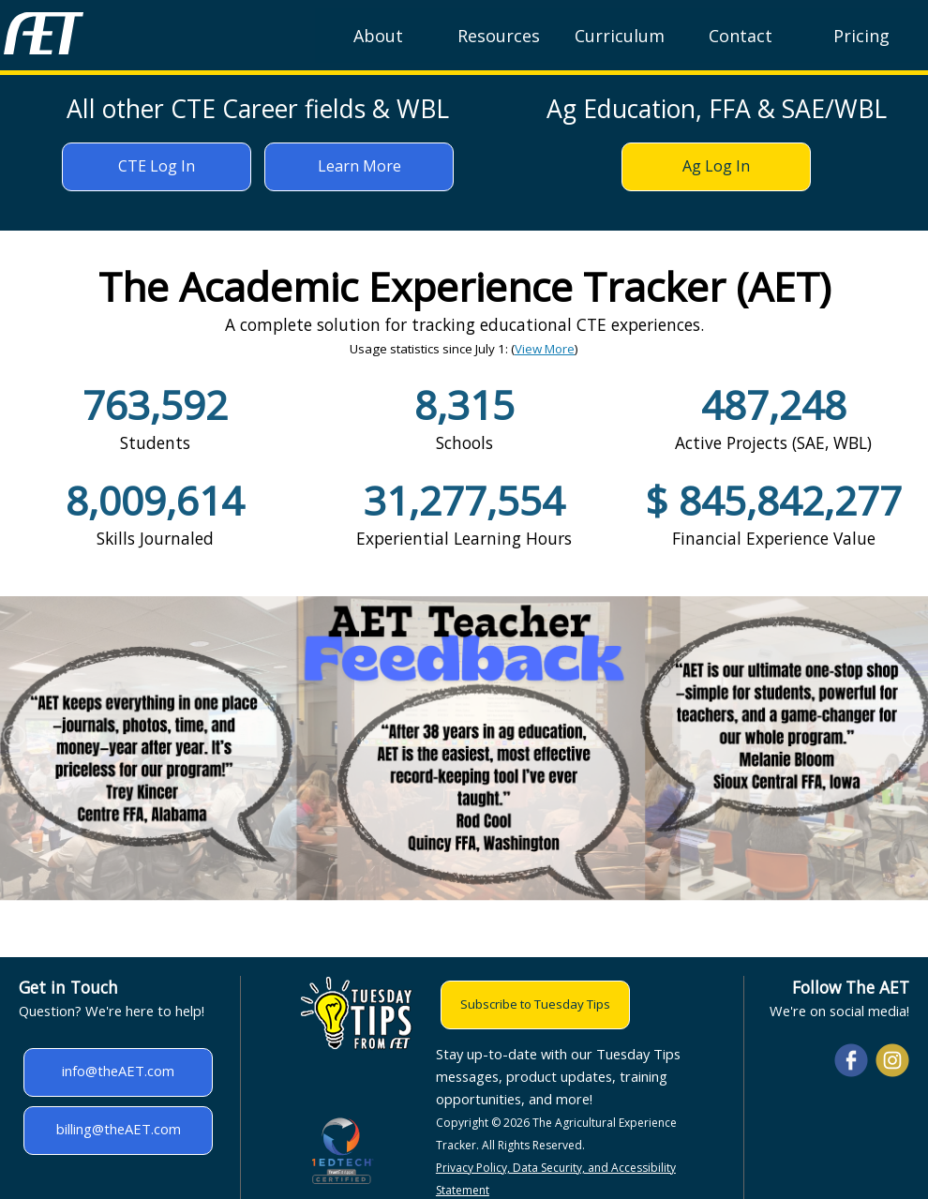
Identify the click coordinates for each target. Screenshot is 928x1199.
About (378, 35)
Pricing (861, 35)
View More (545, 348)
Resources (498, 35)
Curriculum (620, 35)
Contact (740, 35)
